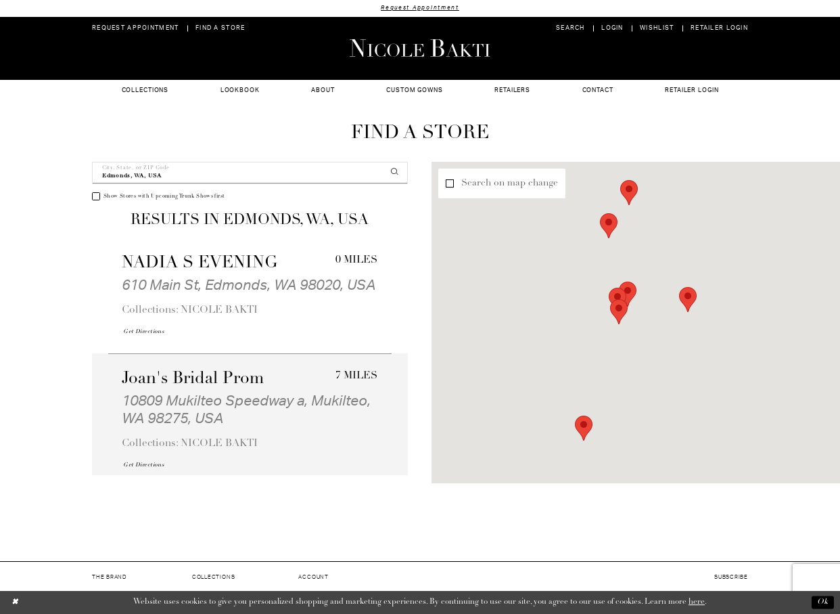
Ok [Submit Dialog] (823, 602)
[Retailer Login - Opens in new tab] (719, 28)
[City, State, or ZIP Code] (250, 173)
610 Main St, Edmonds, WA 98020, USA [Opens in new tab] (248, 285)
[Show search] (570, 28)
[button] (612, 28)
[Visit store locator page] (220, 28)
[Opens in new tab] (143, 331)
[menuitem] (135, 28)
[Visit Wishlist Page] (657, 28)
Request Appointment (420, 8)
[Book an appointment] (135, 28)
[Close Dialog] (15, 602)
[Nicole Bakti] (420, 48)
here (697, 602)
